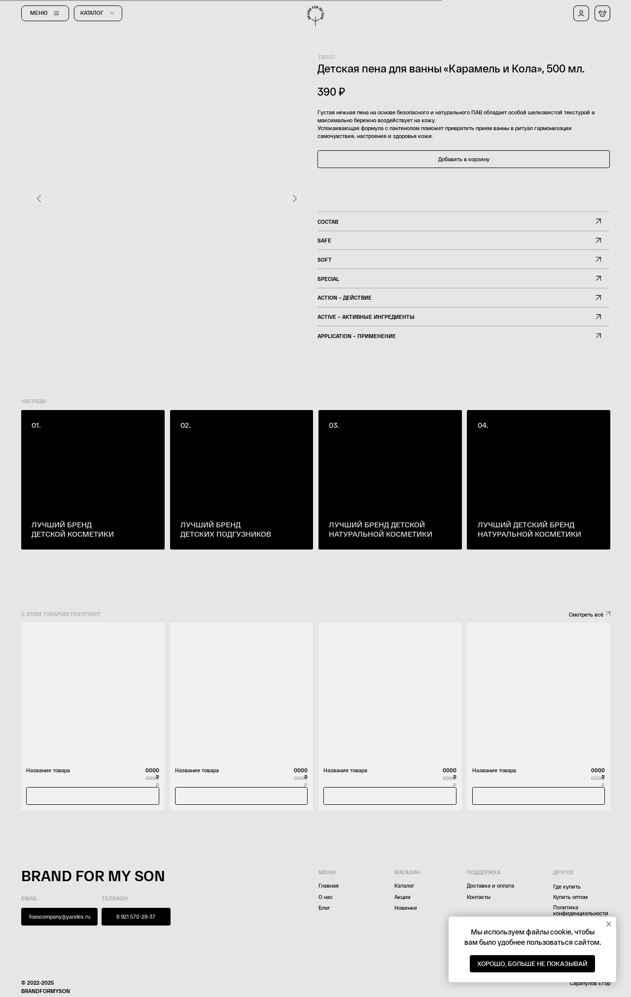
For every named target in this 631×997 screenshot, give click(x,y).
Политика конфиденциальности (580, 910)
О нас (325, 897)
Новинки (405, 907)
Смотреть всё (586, 614)
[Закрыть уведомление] (609, 924)
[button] (581, 13)
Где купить (567, 886)
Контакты (479, 897)
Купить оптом (570, 897)
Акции (402, 897)
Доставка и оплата (490, 885)
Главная (328, 885)
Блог (324, 907)
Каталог (404, 885)
